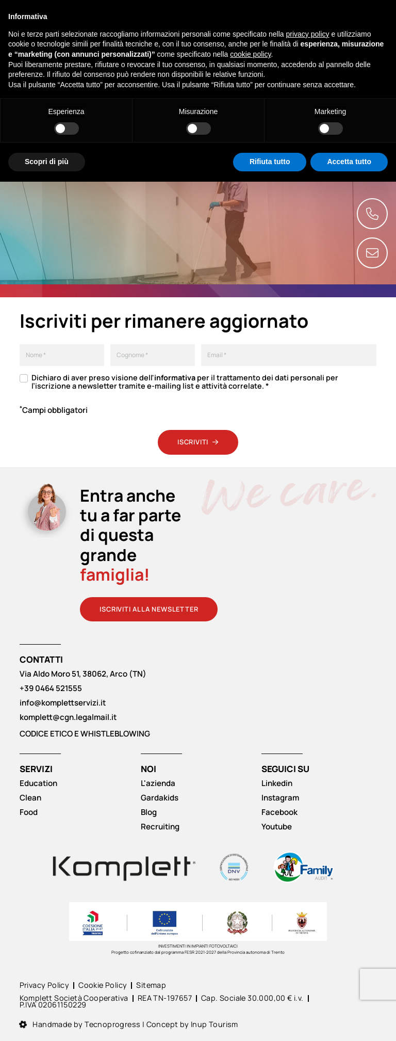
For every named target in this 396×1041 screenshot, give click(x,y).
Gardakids (159, 798)
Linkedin (276, 783)
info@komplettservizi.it (63, 703)
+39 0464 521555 (51, 688)
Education (38, 783)
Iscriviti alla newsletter (149, 609)
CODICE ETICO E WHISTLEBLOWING (85, 734)
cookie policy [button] (250, 54)
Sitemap (151, 985)
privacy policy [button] (307, 34)
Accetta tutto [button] (349, 161)
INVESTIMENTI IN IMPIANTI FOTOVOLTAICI (198, 946)
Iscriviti (198, 441)
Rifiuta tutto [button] (270, 161)
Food (29, 812)
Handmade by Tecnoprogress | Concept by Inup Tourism (129, 1024)
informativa (174, 378)
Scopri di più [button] (47, 161)
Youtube (276, 827)
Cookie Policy (102, 985)
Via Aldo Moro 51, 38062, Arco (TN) (83, 674)
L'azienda (158, 783)
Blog (149, 812)
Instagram (280, 798)
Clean (30, 798)
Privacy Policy (45, 985)
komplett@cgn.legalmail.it (68, 717)
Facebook (279, 812)
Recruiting (160, 827)
